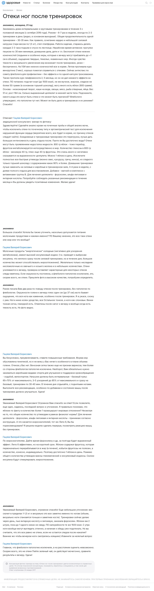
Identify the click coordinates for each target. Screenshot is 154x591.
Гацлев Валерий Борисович (27, 118)
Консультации (8, 10)
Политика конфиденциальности (139, 587)
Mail (3, 587)
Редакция (60, 587)
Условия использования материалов (78, 587)
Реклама (20, 587)
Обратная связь (97, 587)
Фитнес (19, 10)
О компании (11, 587)
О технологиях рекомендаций (115, 587)
